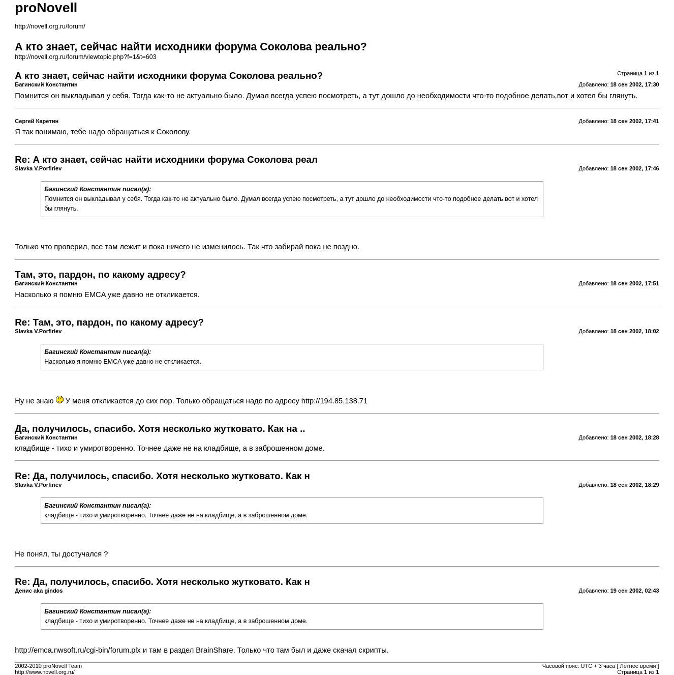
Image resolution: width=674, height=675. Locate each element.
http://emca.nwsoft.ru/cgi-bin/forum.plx (78, 650)
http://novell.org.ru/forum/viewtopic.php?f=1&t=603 (85, 57)
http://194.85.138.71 (334, 401)
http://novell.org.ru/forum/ (50, 26)
